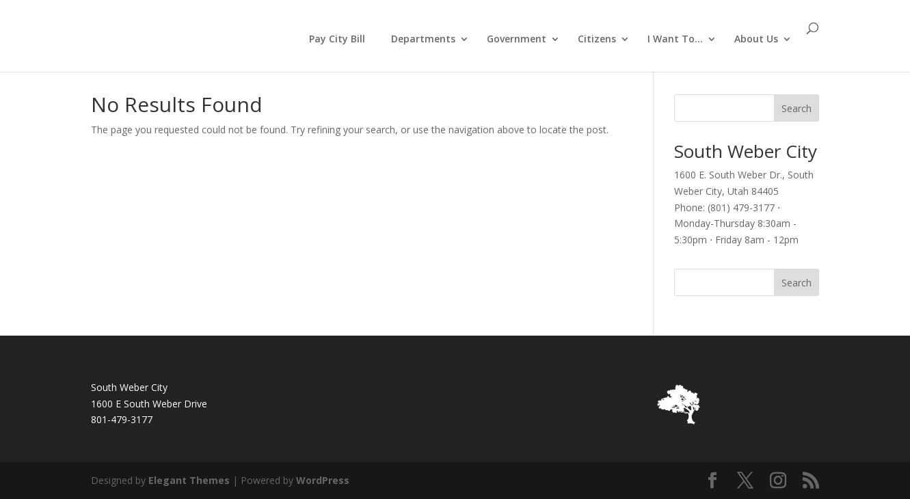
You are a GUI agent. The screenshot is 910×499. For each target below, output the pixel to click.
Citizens (597, 39)
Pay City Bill (337, 38)
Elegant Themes (189, 480)
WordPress (322, 480)
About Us (756, 39)
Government (516, 39)
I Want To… (675, 39)
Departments (423, 39)
